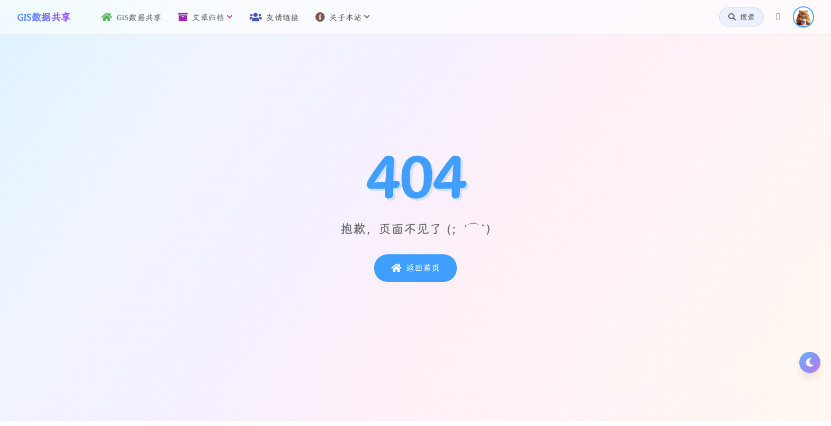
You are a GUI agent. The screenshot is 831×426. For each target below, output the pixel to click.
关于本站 (342, 17)
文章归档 (205, 17)
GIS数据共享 (131, 17)
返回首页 (415, 268)
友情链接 (274, 17)
